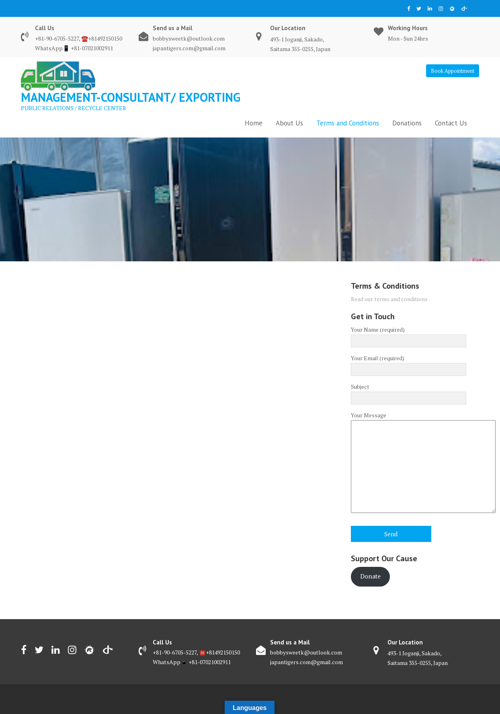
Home (253, 123)
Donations (407, 123)
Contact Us (451, 123)
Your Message (408, 463)
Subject (408, 392)
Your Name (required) (408, 335)
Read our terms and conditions (389, 299)
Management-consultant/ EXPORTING (130, 97)
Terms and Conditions (347, 123)
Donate (370, 576)
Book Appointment (452, 70)
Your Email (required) (408, 363)
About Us (289, 123)
